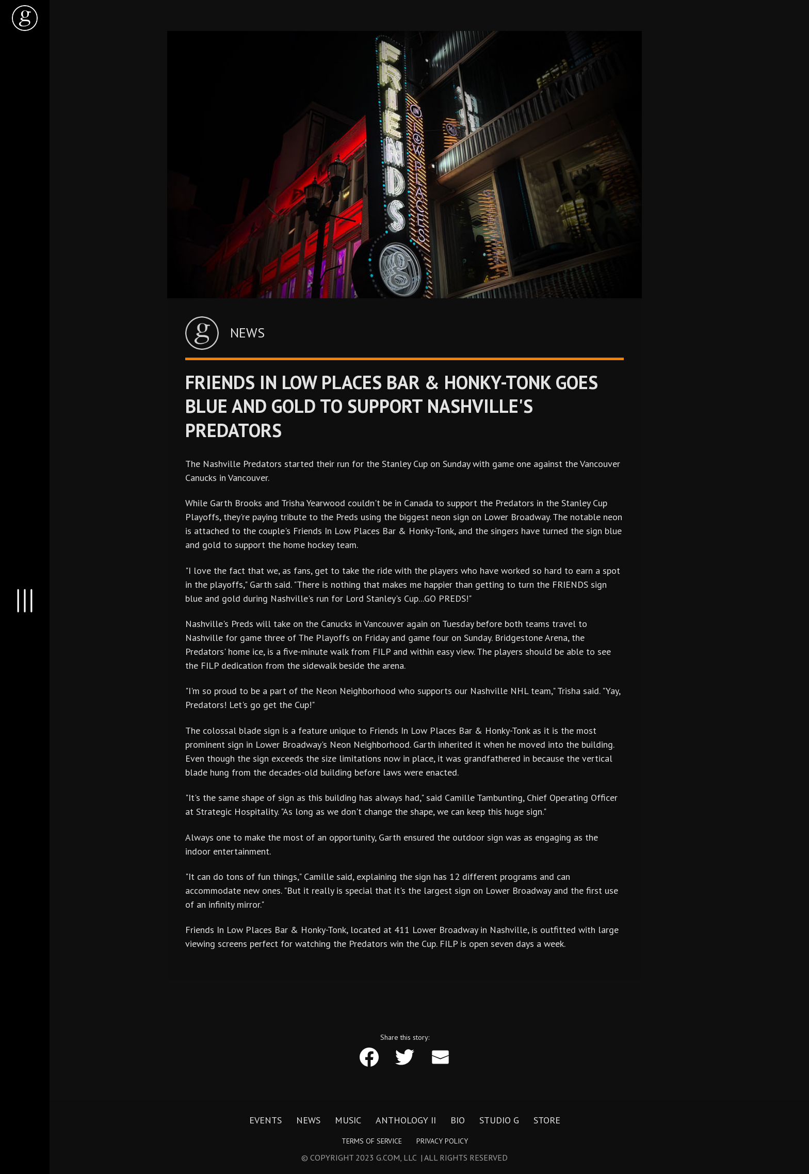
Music (348, 1120)
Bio (457, 1120)
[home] (25, 18)
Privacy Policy (442, 1141)
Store (546, 1120)
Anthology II (406, 1120)
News (308, 1120)
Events (265, 1120)
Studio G (499, 1120)
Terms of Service (372, 1141)
